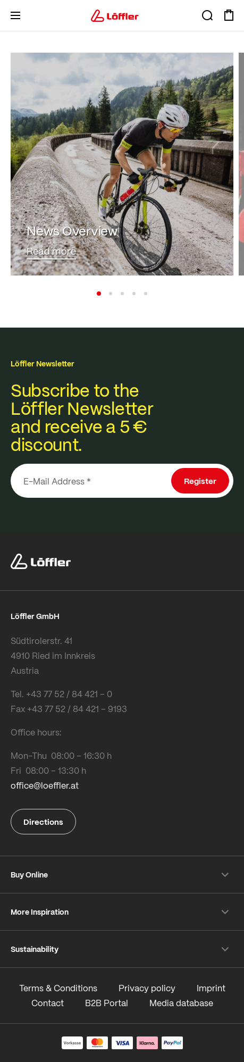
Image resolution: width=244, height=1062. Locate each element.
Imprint (211, 987)
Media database (181, 1002)
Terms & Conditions (58, 987)
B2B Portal (106, 1002)
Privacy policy (147, 987)
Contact (47, 1002)
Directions (43, 821)
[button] (99, 293)
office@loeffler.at (45, 785)
